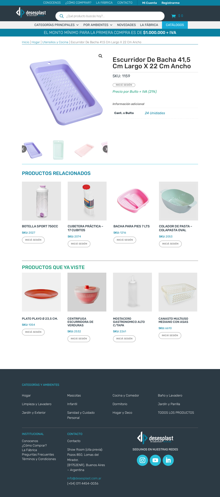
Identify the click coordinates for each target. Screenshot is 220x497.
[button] (100, 56)
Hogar (36, 42)
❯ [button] (106, 149)
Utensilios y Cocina (55, 42)
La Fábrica (104, 3)
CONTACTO (124, 3)
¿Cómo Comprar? (78, 3)
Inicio (25, 42)
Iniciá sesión (124, 85)
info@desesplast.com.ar (84, 478)
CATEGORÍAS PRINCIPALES (56, 25)
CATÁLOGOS (175, 25)
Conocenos (52, 3)
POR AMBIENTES (98, 25)
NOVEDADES (126, 25)
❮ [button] (23, 149)
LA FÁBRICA (149, 25)
